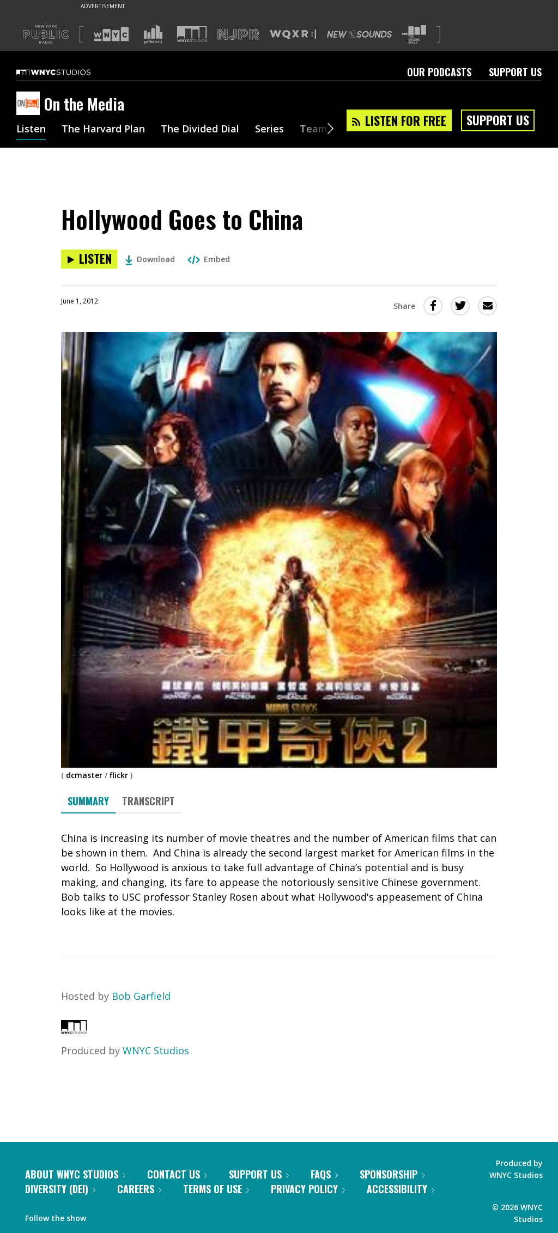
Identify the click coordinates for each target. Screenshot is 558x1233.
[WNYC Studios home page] (67, 72)
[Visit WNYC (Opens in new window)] (111, 34)
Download (150, 259)
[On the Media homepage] (30, 104)
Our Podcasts (439, 72)
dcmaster (84, 775)
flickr (119, 775)
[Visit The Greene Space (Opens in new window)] (414, 34)
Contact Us (177, 1174)
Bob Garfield (141, 996)
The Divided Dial (200, 130)
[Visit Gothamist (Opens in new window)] (153, 34)
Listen (31, 130)
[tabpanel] (279, 875)
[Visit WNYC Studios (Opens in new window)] (192, 34)
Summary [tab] (88, 801)
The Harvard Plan (103, 130)
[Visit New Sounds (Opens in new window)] (359, 34)
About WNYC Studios (75, 1174)
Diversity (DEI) (60, 1189)
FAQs (324, 1174)
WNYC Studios (156, 1050)
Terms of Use (216, 1189)
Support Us (515, 72)
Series (269, 130)
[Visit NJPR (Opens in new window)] (238, 34)
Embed (208, 259)
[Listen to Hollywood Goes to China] (89, 259)
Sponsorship (392, 1174)
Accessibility (400, 1189)
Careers (139, 1189)
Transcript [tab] (148, 801)
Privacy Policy (308, 1189)
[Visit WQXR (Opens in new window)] (293, 34)
